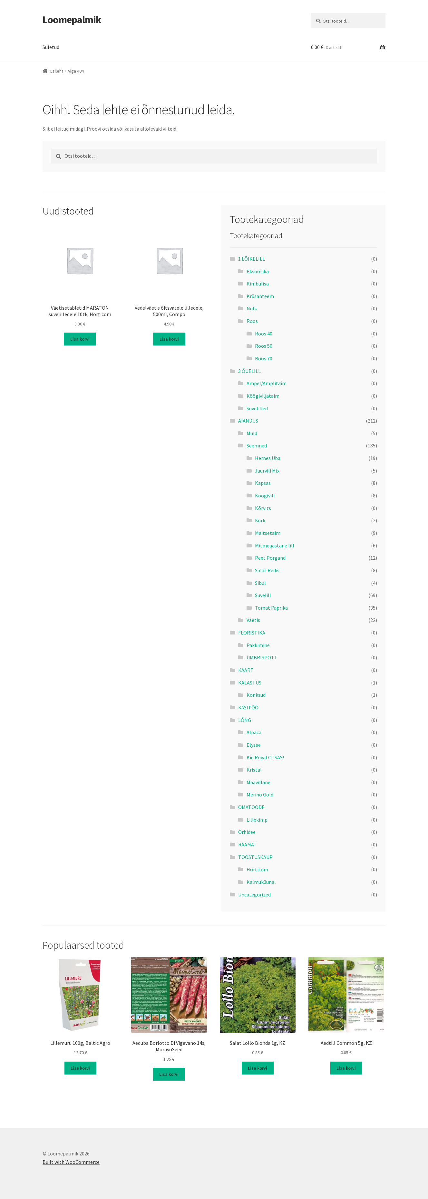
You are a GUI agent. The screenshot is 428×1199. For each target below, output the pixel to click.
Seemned (257, 445)
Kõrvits (263, 508)
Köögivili (265, 495)
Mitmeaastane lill (274, 545)
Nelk (252, 308)
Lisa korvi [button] (80, 339)
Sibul (260, 583)
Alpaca (254, 732)
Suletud (51, 47)
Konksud (256, 695)
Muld (252, 433)
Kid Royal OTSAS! (265, 757)
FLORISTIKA (251, 632)
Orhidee (247, 832)
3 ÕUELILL (249, 371)
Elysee (254, 745)
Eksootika (258, 271)
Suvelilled (257, 408)
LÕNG (244, 720)
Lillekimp (257, 819)
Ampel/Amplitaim (267, 383)
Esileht (56, 71)
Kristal (254, 769)
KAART (246, 670)
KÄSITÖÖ (248, 707)
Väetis (253, 620)
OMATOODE (251, 807)
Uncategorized (254, 894)
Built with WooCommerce (71, 1162)
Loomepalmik (72, 19)
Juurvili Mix (267, 470)
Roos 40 (263, 333)
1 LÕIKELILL (251, 258)
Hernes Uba (267, 458)
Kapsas (263, 483)
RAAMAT (247, 844)
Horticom (257, 869)
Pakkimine (258, 645)
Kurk (260, 520)
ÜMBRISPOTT (262, 657)
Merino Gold (260, 794)
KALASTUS (249, 682)
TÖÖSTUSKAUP (255, 857)
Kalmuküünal (261, 882)
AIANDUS (248, 420)
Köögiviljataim (263, 396)
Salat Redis (267, 570)
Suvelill (263, 595)
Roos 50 (263, 346)
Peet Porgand (270, 558)
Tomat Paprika (271, 607)
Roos (252, 321)
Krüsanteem (260, 296)
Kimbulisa (258, 283)
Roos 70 (263, 358)
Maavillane (258, 782)
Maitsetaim (267, 533)
